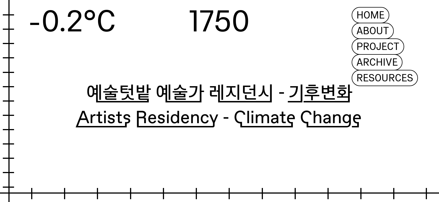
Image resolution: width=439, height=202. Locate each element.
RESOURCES (384, 78)
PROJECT (377, 47)
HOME (370, 15)
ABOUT (372, 31)
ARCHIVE (377, 62)
